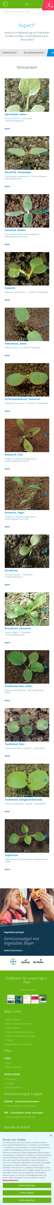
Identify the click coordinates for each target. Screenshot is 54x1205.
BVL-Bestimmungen (34, 52)
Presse (9, 1040)
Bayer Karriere (13, 1027)
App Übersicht (27, 989)
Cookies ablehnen (27, 1193)
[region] (27, 1168)
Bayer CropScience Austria (20, 1031)
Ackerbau (11, 1079)
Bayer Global (12, 1019)
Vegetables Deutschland (18, 1044)
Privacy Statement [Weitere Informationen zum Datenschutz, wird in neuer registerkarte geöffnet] (10, 1180)
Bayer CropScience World (19, 1023)
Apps (8, 1063)
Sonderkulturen (14, 1087)
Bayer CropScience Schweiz (20, 1035)
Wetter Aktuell (13, 1067)
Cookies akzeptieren (27, 1200)
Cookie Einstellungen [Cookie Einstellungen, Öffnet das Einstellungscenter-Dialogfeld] (27, 1185)
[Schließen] (51, 1135)
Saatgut (10, 1083)
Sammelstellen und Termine (20, 1105)
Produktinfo (9, 52)
